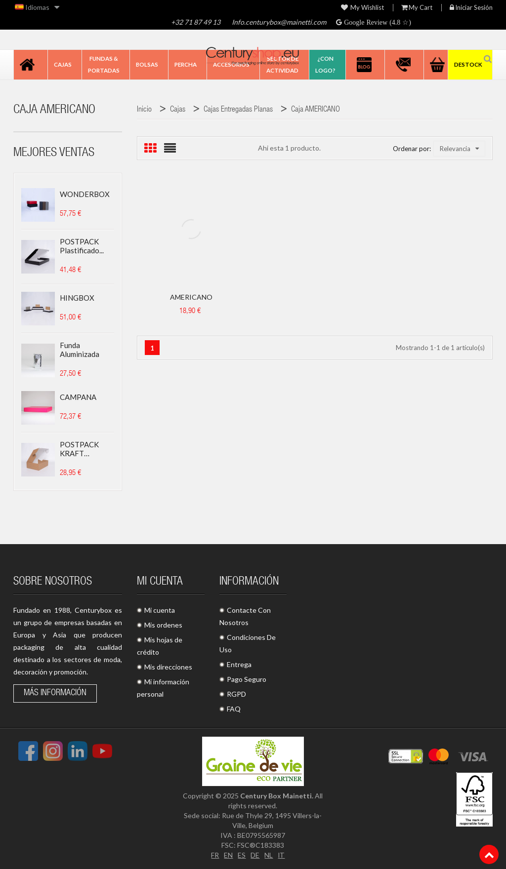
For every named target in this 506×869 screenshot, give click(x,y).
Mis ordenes (163, 625)
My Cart (416, 7)
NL (268, 855)
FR (215, 855)
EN (228, 855)
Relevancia (459, 148)
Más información (55, 693)
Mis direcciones (168, 667)
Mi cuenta (159, 610)
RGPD (236, 694)
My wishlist (362, 7)
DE (255, 855)
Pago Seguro (246, 679)
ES (242, 855)
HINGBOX (77, 297)
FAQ (234, 709)
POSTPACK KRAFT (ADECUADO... (84, 449)
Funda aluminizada (79, 349)
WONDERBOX (85, 194)
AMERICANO (191, 297)
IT (281, 855)
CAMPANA (78, 397)
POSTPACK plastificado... (82, 246)
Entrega (239, 664)
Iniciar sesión (471, 7)
